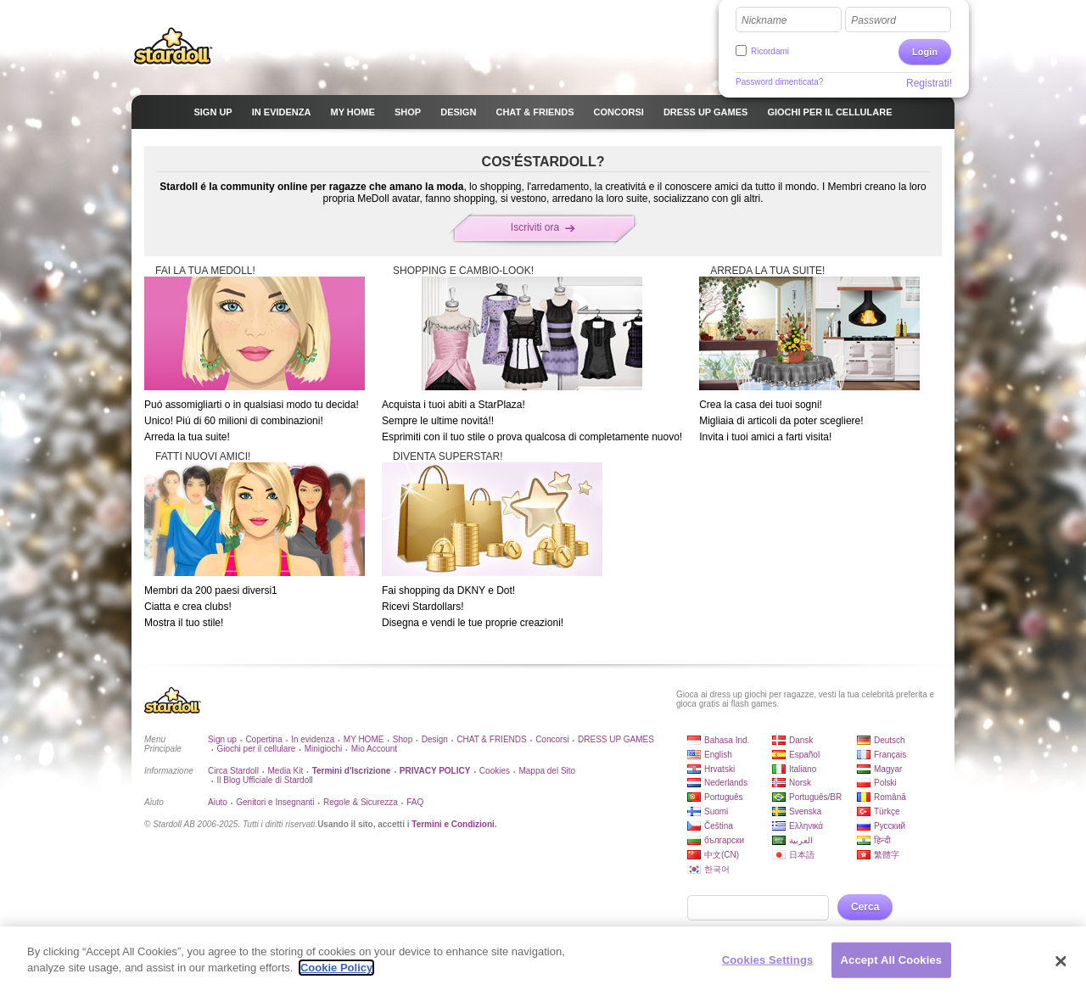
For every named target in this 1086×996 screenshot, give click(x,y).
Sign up (222, 739)
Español (804, 754)
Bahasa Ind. (726, 740)
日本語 (801, 854)
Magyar (888, 769)
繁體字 (886, 854)
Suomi (716, 811)
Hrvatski (719, 769)
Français (890, 754)
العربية (801, 840)
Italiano (802, 769)
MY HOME (364, 739)
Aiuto (217, 802)
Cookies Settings (768, 960)
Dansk (801, 740)
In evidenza (312, 739)
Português (723, 797)
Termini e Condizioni (453, 824)
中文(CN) (721, 854)
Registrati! (929, 83)
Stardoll (173, 45)
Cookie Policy (336, 967)
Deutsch (889, 740)
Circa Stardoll (233, 770)
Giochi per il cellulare (255, 748)
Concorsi (551, 739)
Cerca (865, 907)
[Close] (1060, 961)
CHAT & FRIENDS (491, 739)
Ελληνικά (806, 826)
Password (873, 20)
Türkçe (887, 811)
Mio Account (374, 748)
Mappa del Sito (546, 770)
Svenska (805, 811)
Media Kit (285, 770)
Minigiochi (323, 748)
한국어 (717, 869)
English (718, 754)
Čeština (718, 826)
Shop (402, 739)
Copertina (263, 739)
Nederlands (725, 782)
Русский (889, 826)
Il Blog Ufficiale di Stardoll (264, 780)
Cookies (494, 770)
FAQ (414, 802)
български (724, 840)
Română (890, 797)
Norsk (800, 782)
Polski (885, 782)
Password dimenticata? (779, 82)
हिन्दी (882, 840)
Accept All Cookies (892, 960)
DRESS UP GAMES (616, 739)
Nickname (764, 20)
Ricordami (770, 51)
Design (435, 739)
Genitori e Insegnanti (275, 802)
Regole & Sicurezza (360, 802)
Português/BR (815, 797)
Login (925, 52)
